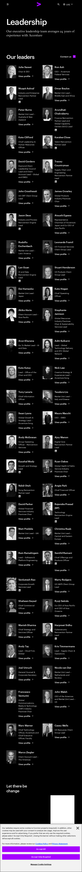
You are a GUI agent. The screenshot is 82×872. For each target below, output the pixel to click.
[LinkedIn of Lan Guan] (19, 281)
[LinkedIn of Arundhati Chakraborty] (55, 130)
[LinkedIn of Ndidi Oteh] (19, 496)
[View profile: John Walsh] (62, 706)
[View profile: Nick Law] (62, 382)
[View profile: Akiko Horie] (26, 322)
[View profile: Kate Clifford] (26, 152)
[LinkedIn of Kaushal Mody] (19, 472)
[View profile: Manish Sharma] (26, 637)
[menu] (8, 4)
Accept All (41, 849)
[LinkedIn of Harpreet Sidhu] (55, 638)
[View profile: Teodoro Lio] (62, 404)
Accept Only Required (41, 857)
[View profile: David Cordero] (26, 181)
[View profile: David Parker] (26, 518)
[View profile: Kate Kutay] (26, 379)
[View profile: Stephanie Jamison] (62, 331)
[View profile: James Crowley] (62, 206)
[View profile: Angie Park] (62, 494)
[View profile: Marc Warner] (26, 743)
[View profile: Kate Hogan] (62, 300)
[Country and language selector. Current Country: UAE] (68, 4)
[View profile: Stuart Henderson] (62, 279)
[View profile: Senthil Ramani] (62, 570)
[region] (41, 848)
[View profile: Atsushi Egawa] (62, 232)
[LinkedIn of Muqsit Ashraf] (19, 102)
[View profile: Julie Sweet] (26, 76)
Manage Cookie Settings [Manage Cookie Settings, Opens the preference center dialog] (41, 864)
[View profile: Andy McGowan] (26, 452)
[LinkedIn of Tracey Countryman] (55, 181)
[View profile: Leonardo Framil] (62, 254)
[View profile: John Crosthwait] (26, 203)
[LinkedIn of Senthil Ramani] (55, 563)
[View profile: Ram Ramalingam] (26, 565)
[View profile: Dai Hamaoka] (26, 300)
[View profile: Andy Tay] (26, 658)
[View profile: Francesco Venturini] (26, 716)
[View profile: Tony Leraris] (26, 404)
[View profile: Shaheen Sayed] (26, 613)
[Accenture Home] (39, 4)
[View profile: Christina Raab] (62, 543)
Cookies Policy (41, 844)
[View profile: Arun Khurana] (26, 352)
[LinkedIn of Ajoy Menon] (55, 451)
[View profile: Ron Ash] (62, 79)
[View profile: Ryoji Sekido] (62, 615)
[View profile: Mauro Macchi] (62, 422)
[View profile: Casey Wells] (62, 737)
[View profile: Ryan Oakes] (62, 476)
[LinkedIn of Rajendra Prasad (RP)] (55, 521)
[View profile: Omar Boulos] (62, 100)
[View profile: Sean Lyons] (26, 428)
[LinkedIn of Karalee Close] (55, 148)
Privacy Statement (60, 844)
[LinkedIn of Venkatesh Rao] (19, 590)
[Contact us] (68, 56)
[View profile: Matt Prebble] (26, 538)
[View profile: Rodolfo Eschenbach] (26, 258)
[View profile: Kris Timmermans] (62, 658)
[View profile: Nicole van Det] (62, 682)
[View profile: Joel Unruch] (26, 679)
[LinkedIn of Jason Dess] (19, 229)
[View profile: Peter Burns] (26, 124)
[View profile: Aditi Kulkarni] (62, 358)
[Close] (78, 828)
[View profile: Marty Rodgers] (62, 591)
